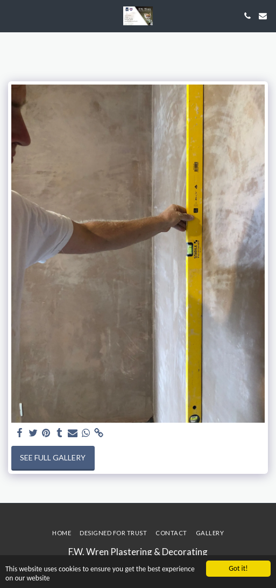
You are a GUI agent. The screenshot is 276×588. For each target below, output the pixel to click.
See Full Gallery (53, 457)
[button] (12, 15)
